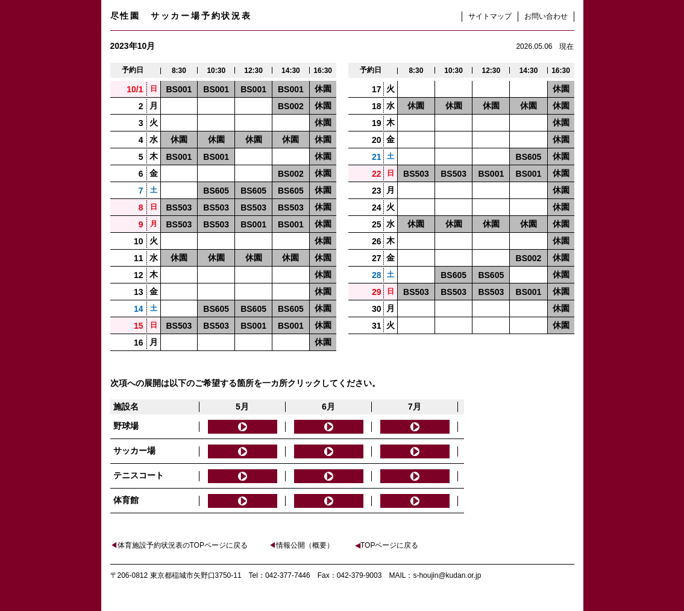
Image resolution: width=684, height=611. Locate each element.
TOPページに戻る (386, 545)
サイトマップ (490, 16)
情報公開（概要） (301, 545)
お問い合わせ (546, 16)
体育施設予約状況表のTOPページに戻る (179, 545)
